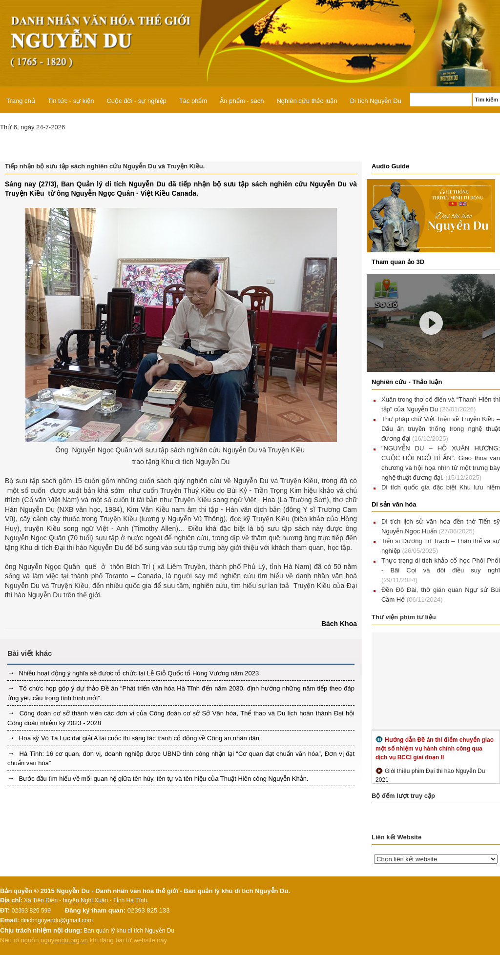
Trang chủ (20, 100)
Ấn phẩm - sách (242, 100)
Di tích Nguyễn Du (375, 100)
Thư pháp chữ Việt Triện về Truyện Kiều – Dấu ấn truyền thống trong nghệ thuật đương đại (440, 428)
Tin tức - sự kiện (71, 100)
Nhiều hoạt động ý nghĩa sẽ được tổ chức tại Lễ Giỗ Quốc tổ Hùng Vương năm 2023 (138, 673)
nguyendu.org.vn (64, 940)
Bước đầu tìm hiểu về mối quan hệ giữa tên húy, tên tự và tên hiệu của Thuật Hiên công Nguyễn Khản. (162, 778)
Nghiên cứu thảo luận (306, 100)
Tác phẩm (193, 100)
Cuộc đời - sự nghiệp (136, 100)
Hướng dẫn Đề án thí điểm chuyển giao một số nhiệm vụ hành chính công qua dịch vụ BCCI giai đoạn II (434, 748)
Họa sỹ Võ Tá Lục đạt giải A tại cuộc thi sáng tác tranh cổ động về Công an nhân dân (138, 738)
